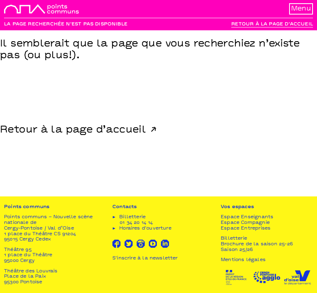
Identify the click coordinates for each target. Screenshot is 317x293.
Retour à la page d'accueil (272, 24)
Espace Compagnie (245, 223)
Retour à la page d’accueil (73, 130)
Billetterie (234, 238)
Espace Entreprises (246, 228)
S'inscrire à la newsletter (145, 258)
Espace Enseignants (247, 217)
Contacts (124, 207)
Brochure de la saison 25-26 (257, 244)
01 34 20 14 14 (136, 223)
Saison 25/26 (237, 250)
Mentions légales (243, 260)
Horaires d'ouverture (145, 228)
